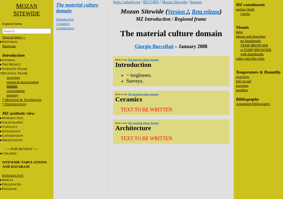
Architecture (65, 28)
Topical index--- (13, 37)
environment (16, 91)
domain (12, 86)
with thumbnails (252, 54)
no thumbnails (250, 41)
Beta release (206, 12)
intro (239, 32)
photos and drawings (251, 36)
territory (13, 95)
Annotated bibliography (253, 104)
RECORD (151, 2)
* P (14, 104)
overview (13, 77)
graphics (242, 90)
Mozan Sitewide (174, 2)
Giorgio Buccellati (154, 46)
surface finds (245, 9)
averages (242, 85)
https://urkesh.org (126, 2)
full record (243, 81)
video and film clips (250, 58)
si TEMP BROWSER (255, 50)
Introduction (65, 19)
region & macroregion (23, 82)
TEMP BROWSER (254, 45)
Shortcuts (9, 46)
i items (245, 14)
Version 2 (178, 12)
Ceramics (63, 24)
